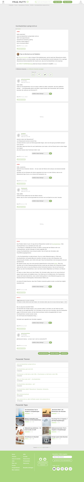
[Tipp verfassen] (67, 2)
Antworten (21, 48)
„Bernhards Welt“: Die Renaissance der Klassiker (59, 410)
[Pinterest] (58, 469)
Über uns (14, 463)
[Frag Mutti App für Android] (44, 459)
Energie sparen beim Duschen (60, 437)
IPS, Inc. (49, 447)
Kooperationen (16, 467)
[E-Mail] (33, 74)
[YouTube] (54, 469)
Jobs (13, 461)
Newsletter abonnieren (62, 460)
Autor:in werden (16, 458)
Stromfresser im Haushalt (32, 437)
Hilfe (24, 454)
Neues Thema (55, 353)
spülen (55, 263)
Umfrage (64, 353)
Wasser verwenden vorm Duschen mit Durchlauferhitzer (33, 419)
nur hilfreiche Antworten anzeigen (35, 69)
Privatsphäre (26, 461)
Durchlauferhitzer (56, 244)
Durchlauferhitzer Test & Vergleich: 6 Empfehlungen (32, 410)
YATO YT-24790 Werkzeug (26, 63)
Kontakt (25, 456)
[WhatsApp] (50, 74)
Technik (19, 28)
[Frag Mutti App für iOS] (40, 459)
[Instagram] (62, 469)
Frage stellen (57, 2)
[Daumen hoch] (50, 94)
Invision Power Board (40, 447)
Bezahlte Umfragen (28, 467)
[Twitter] (45, 74)
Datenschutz (26, 458)
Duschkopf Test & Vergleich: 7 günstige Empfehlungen (60, 419)
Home (13, 454)
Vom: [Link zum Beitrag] (18, 45)
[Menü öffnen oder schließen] (3, 2)
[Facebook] (39, 74)
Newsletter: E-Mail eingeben (59, 454)
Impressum (26, 463)
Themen (14, 456)
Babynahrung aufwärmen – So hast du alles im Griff (33, 428)
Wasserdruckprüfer (23, 57)
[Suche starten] (36, 2)
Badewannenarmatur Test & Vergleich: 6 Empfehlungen (59, 428)
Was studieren (15, 470)
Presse (14, 465)
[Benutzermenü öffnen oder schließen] (80, 2)
